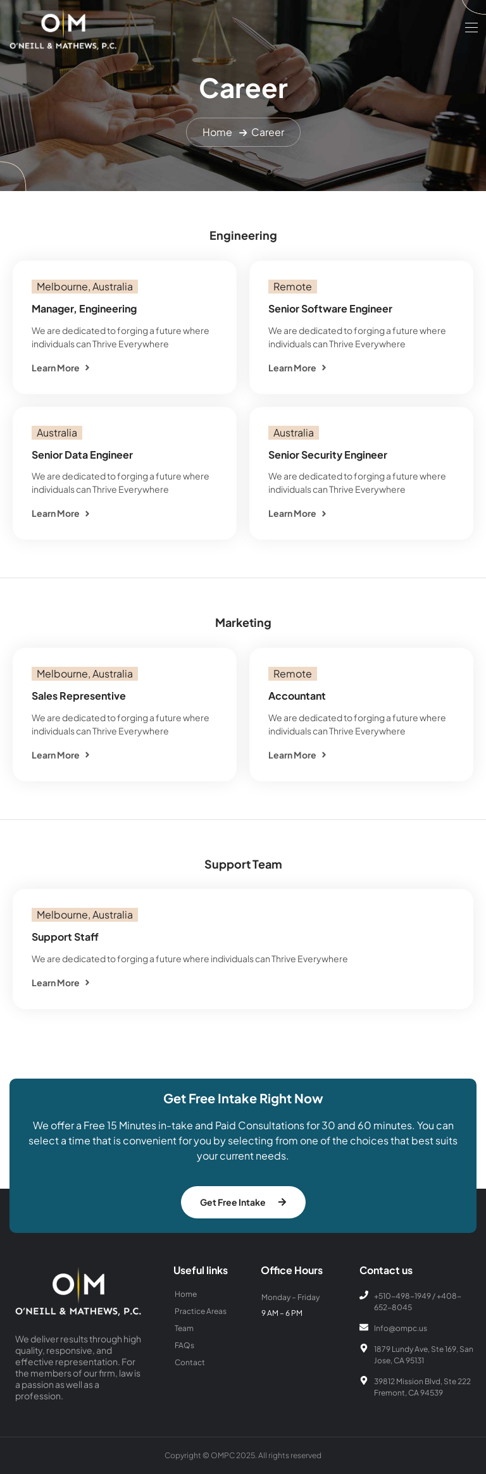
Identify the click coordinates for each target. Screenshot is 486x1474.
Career (267, 132)
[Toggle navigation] (470, 27)
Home (217, 132)
